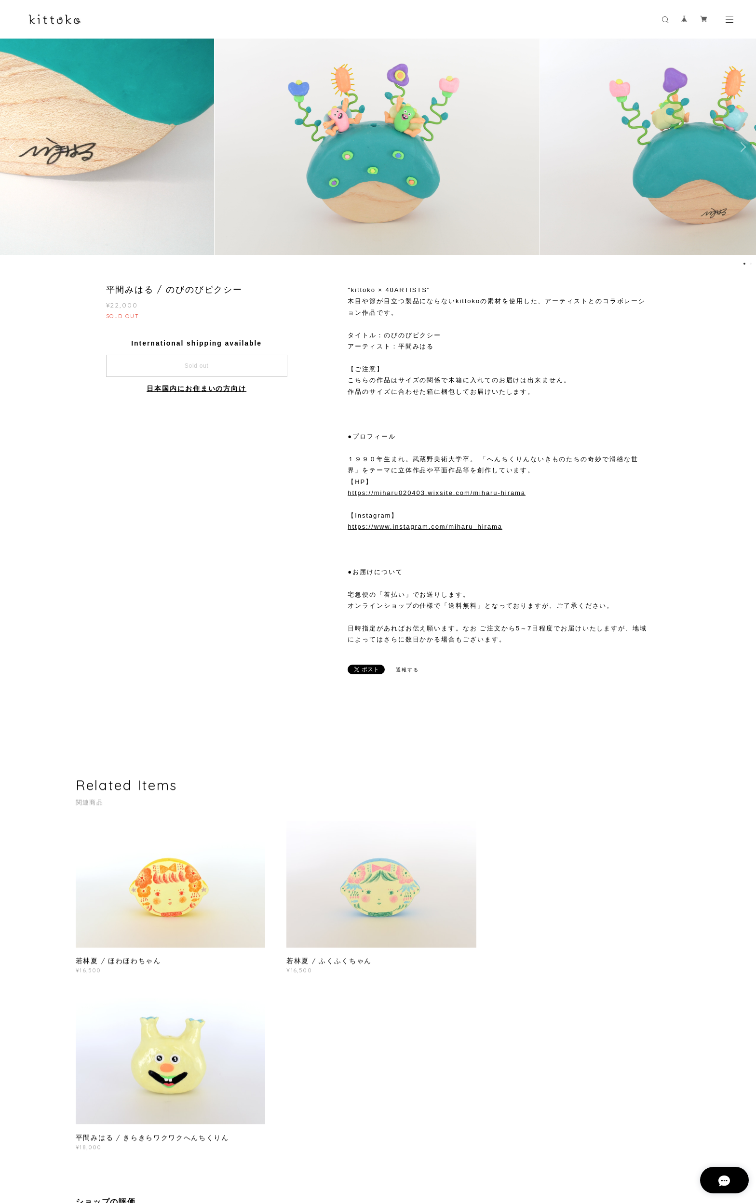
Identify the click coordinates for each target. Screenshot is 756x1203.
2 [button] (751, 264)
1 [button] (744, 264)
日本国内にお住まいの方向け (196, 388)
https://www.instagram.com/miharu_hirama (425, 526)
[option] (378, 147)
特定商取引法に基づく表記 (226, 1143)
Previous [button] (14, 147)
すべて (105, 1045)
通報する (407, 669)
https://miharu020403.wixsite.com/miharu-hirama (437, 492)
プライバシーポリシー (153, 1143)
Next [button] (741, 147)
